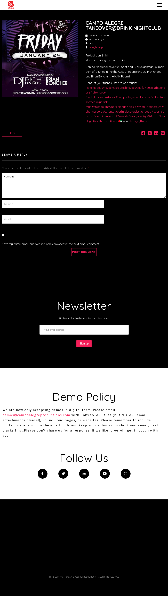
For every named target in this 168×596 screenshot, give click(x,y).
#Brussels (122, 116)
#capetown (154, 107)
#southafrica (101, 121)
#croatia (145, 111)
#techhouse (126, 87)
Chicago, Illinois (138, 121)
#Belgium (152, 116)
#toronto (109, 111)
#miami (141, 107)
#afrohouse (98, 92)
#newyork (111, 107)
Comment (84, 185)
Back (12, 133)
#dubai (114, 121)
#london (123, 107)
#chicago (98, 107)
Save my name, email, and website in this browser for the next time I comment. (51, 244)
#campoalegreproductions (133, 97)
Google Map (96, 47)
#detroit (99, 116)
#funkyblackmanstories (100, 97)
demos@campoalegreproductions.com (36, 415)
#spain (156, 111)
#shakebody (93, 87)
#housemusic (110, 87)
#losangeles (132, 111)
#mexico (110, 116)
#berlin (119, 111)
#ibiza (132, 107)
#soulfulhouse (144, 87)
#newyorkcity (137, 116)
